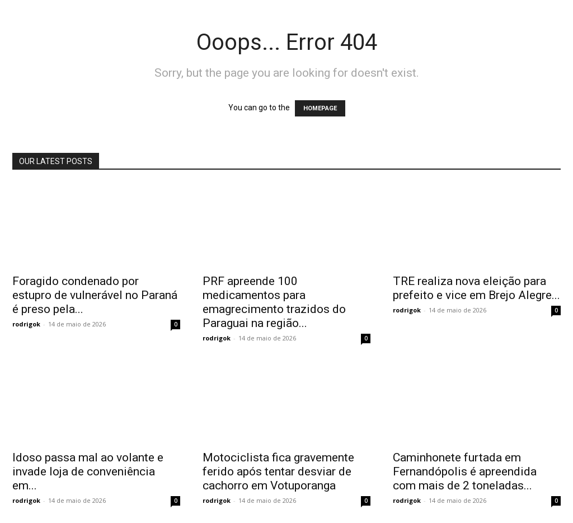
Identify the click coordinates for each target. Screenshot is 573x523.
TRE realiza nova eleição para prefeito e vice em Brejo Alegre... (476, 288)
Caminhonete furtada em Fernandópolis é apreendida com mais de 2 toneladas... (465, 471)
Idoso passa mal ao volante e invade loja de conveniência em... (87, 471)
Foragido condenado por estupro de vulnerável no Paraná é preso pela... (94, 295)
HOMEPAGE (320, 108)
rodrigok (26, 324)
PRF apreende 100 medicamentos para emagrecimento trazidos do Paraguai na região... (274, 302)
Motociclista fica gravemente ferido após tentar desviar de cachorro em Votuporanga (278, 471)
